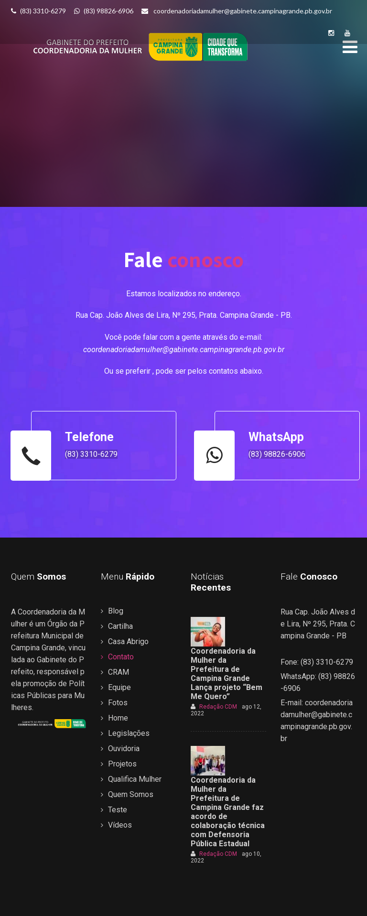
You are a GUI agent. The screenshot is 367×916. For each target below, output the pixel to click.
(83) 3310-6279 (38, 11)
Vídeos (120, 825)
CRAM (118, 672)
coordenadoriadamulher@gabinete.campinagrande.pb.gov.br (237, 11)
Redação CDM (214, 706)
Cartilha (120, 626)
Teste (117, 809)
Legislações (129, 733)
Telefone (89, 437)
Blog (115, 610)
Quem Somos (130, 794)
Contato (121, 656)
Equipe (119, 687)
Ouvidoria (124, 748)
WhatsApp (276, 437)
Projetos (122, 763)
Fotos (118, 702)
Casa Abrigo (128, 641)
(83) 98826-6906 (104, 11)
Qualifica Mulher (135, 779)
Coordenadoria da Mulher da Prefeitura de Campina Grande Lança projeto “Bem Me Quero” (226, 674)
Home (118, 717)
